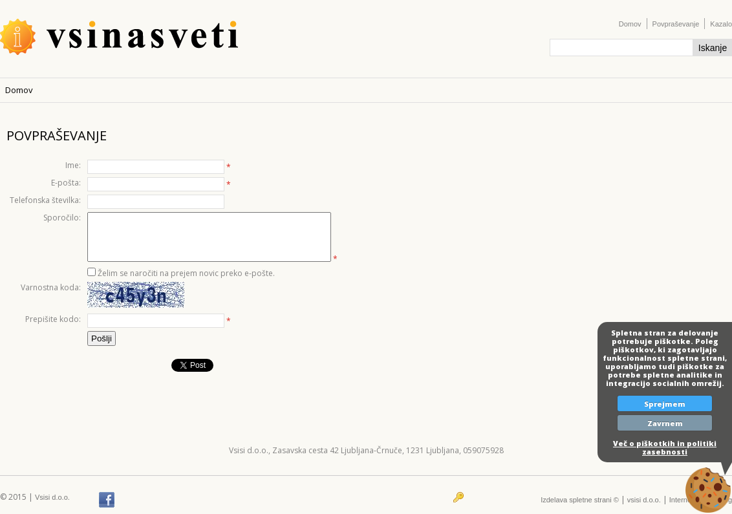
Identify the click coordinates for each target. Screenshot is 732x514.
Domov (630, 24)
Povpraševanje (676, 24)
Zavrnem (665, 423)
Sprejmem (664, 404)
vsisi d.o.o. (644, 500)
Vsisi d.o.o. (52, 497)
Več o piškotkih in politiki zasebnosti (664, 447)
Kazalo (721, 24)
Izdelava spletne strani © (580, 500)
